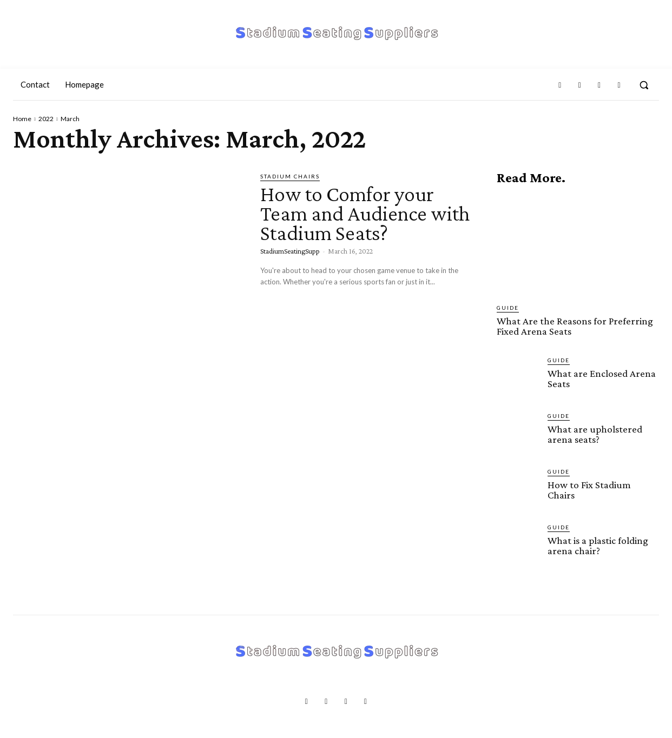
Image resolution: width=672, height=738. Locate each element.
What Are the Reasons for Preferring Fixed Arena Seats (575, 326)
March (70, 119)
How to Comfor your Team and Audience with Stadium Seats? (365, 213)
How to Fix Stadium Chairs (589, 490)
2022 (46, 119)
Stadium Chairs (290, 176)
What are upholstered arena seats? (595, 434)
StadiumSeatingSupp (290, 251)
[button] (644, 85)
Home (22, 119)
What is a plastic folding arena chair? (598, 545)
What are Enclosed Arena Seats (602, 378)
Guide (508, 307)
